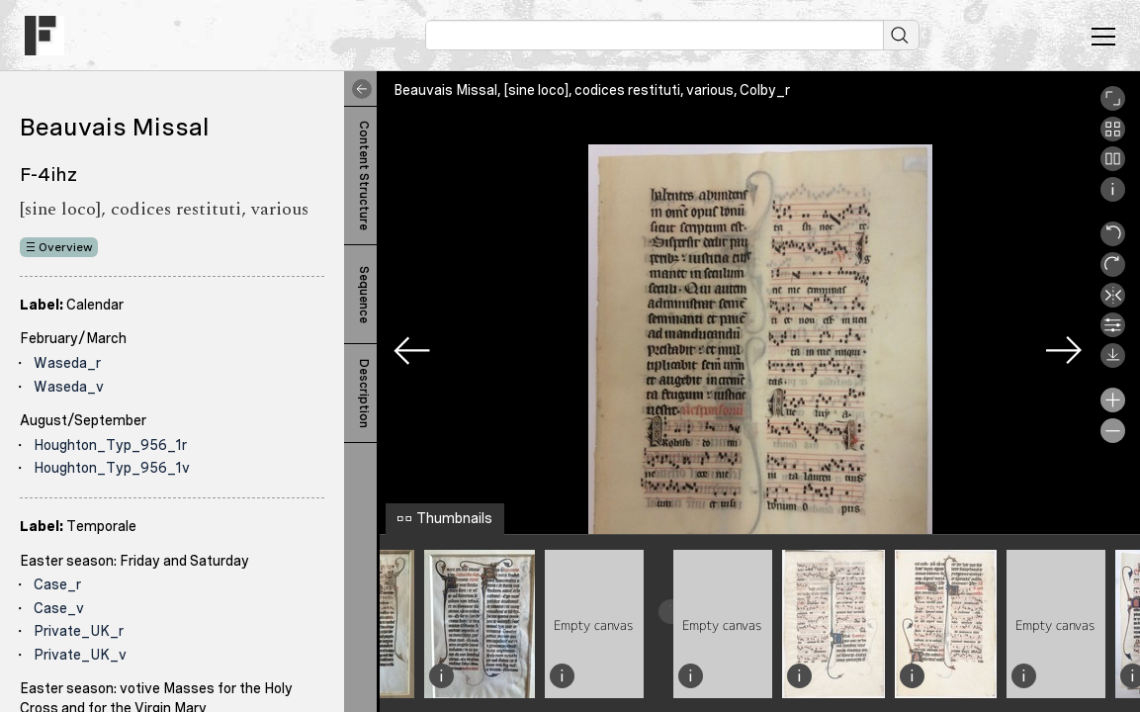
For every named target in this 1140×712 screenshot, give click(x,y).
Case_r (57, 584)
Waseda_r (67, 363)
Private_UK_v (80, 655)
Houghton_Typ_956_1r (110, 445)
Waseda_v (69, 387)
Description (364, 393)
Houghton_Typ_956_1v (112, 468)
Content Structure (364, 175)
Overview (66, 247)
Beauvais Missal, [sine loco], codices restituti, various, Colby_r (592, 90)
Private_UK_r (79, 631)
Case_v (59, 608)
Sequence (364, 294)
